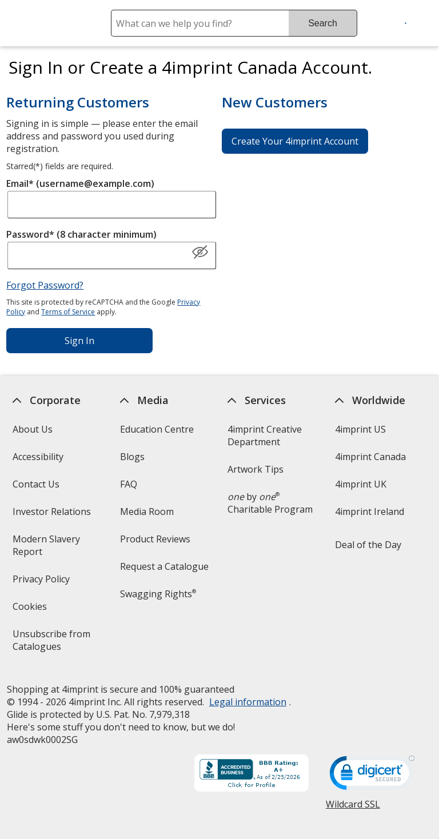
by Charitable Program (270, 503)
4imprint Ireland (369, 511)
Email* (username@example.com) (80, 183)
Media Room (147, 511)
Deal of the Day (368, 544)
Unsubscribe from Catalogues (54, 644)
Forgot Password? (44, 285)
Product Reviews (155, 539)
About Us (32, 429)
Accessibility (37, 456)
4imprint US (360, 429)
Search (322, 23)
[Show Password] (200, 252)
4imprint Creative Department (265, 435)
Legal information (247, 702)
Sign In (79, 340)
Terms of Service (68, 312)
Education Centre (157, 429)
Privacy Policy (42, 583)
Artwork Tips (256, 469)
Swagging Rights (158, 594)
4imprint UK (360, 484)
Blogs (132, 456)
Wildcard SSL (353, 808)
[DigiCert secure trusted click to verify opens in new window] (372, 776)
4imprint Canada (370, 456)
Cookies (30, 610)
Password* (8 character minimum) (81, 234)
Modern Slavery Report (45, 549)
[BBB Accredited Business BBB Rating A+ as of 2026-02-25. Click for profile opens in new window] (251, 774)
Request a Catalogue (164, 566)
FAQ (128, 484)
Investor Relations (52, 515)
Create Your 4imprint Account (295, 141)
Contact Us (35, 484)
